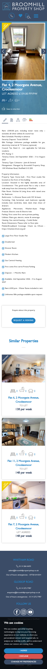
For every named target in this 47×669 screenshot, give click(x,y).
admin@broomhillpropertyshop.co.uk (24, 571)
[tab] (5, 119)
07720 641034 (35, 575)
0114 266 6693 (23, 566)
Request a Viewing (23, 320)
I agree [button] (23, 651)
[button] (3, 51)
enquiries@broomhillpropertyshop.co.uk (23, 593)
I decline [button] (23, 656)
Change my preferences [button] (23, 662)
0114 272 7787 (23, 588)
